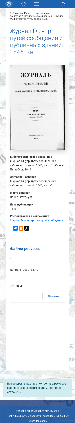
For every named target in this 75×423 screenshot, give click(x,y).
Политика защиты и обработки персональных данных (38, 416)
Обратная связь (37, 421)
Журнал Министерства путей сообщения (37, 17)
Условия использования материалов (37, 411)
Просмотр (53, 296)
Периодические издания (38, 16)
